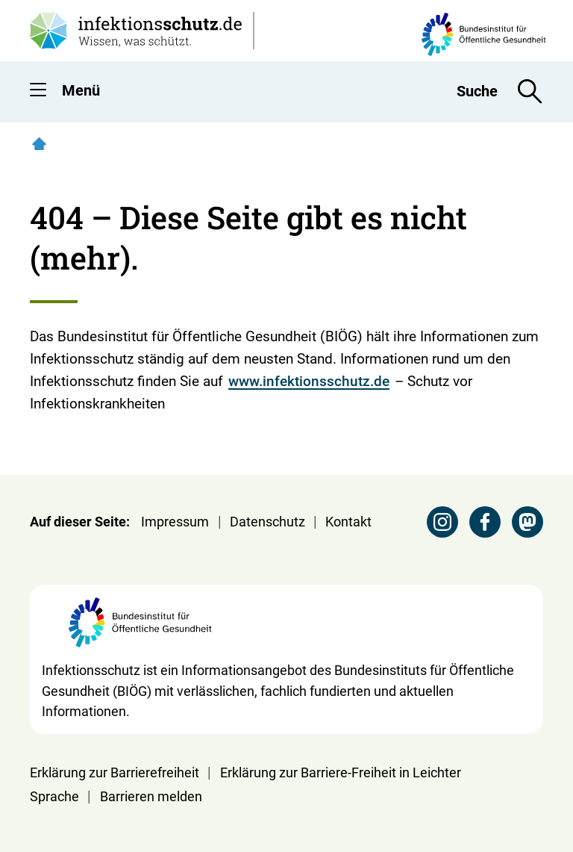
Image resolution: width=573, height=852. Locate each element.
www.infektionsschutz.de (308, 381)
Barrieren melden (151, 796)
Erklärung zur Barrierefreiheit (114, 772)
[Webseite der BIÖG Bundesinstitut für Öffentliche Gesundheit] (140, 628)
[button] (38, 93)
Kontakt (348, 521)
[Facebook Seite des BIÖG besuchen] (485, 522)
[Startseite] (39, 144)
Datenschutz (267, 521)
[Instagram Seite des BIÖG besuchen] (442, 522)
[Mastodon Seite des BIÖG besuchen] (527, 522)
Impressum (175, 521)
